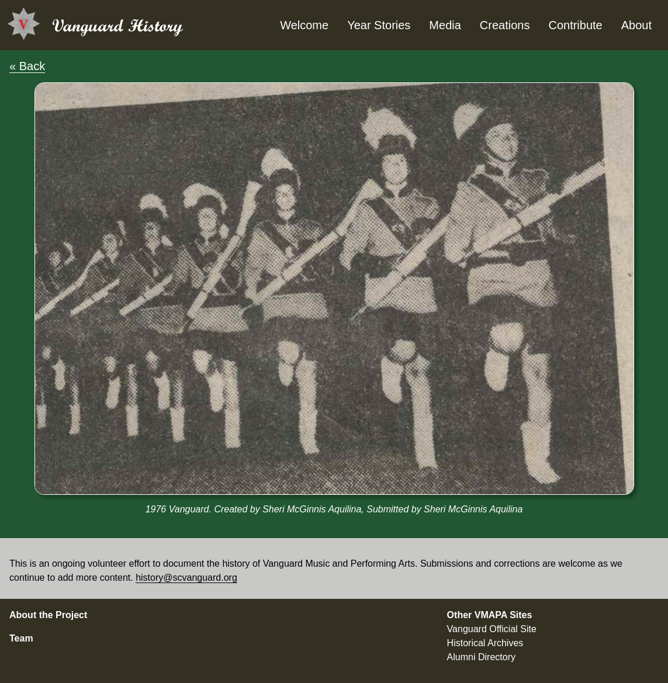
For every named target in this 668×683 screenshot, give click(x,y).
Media (445, 25)
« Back (27, 66)
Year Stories (378, 25)
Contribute (575, 25)
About (636, 25)
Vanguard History (117, 25)
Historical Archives (485, 643)
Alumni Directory (481, 657)
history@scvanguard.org (186, 578)
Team (21, 638)
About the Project (48, 615)
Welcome (304, 25)
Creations (505, 25)
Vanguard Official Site (492, 629)
